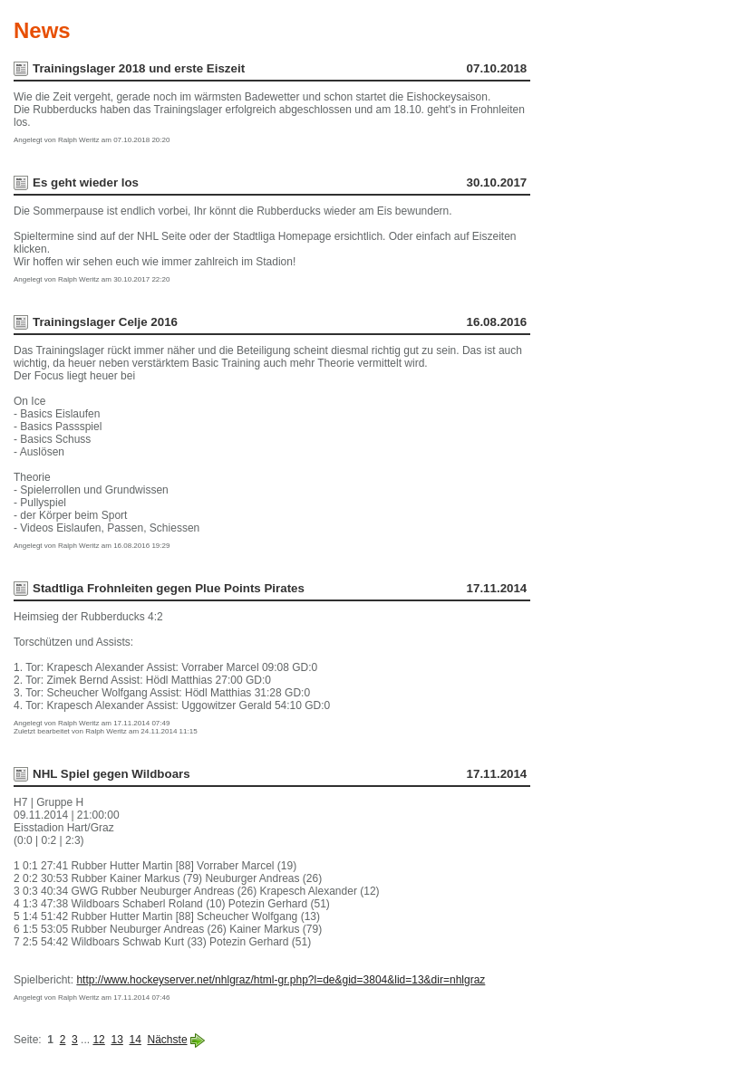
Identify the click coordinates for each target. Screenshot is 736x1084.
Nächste (168, 1039)
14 (135, 1039)
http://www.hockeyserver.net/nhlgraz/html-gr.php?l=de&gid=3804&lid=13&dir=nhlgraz (280, 980)
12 (98, 1039)
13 (116, 1039)
